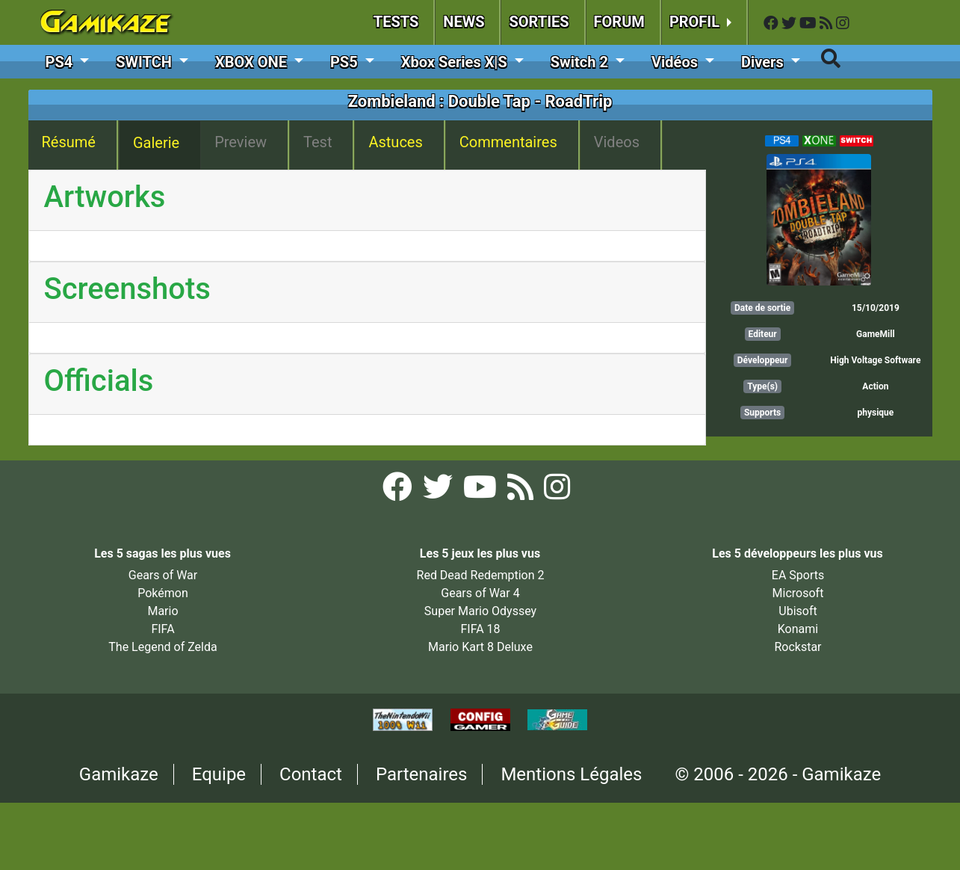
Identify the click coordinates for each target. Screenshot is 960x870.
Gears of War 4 (480, 593)
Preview (240, 142)
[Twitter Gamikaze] (790, 23)
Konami (798, 629)
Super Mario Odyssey (480, 611)
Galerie (156, 143)
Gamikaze (118, 774)
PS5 (346, 62)
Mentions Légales (571, 774)
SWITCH (146, 62)
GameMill (875, 334)
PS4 (61, 62)
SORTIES (539, 22)
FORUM (619, 22)
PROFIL (696, 22)
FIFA (162, 629)
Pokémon (162, 593)
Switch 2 (581, 62)
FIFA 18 (480, 629)
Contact (310, 774)
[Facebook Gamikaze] (772, 23)
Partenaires (422, 774)
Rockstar (797, 647)
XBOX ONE (253, 62)
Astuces (395, 142)
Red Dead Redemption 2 (481, 575)
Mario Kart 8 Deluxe (480, 647)
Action (875, 386)
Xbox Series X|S (456, 62)
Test (317, 142)
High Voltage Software (875, 360)
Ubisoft (797, 611)
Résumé (69, 142)
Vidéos (676, 62)
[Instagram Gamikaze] (842, 23)
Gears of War (162, 575)
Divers (764, 62)
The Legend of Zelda (162, 647)
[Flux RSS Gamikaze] (828, 23)
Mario (162, 611)
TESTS (396, 22)
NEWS (463, 22)
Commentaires (508, 142)
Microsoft (798, 593)
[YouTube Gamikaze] (809, 23)
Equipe (219, 774)
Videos (617, 142)
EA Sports (798, 575)
